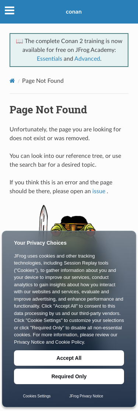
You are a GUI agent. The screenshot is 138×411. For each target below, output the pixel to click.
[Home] (12, 81)
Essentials (49, 59)
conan (74, 11)
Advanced (87, 59)
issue (98, 191)
